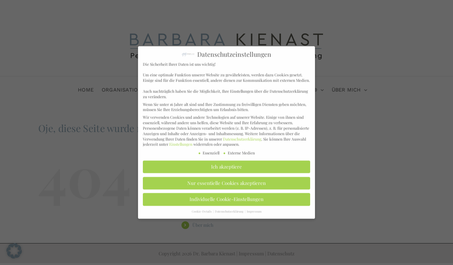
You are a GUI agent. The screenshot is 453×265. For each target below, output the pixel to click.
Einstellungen (180, 141)
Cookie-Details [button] (202, 208)
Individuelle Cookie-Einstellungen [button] (226, 196)
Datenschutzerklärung (242, 136)
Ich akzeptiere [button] (226, 164)
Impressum (254, 208)
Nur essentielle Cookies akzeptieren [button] (226, 180)
